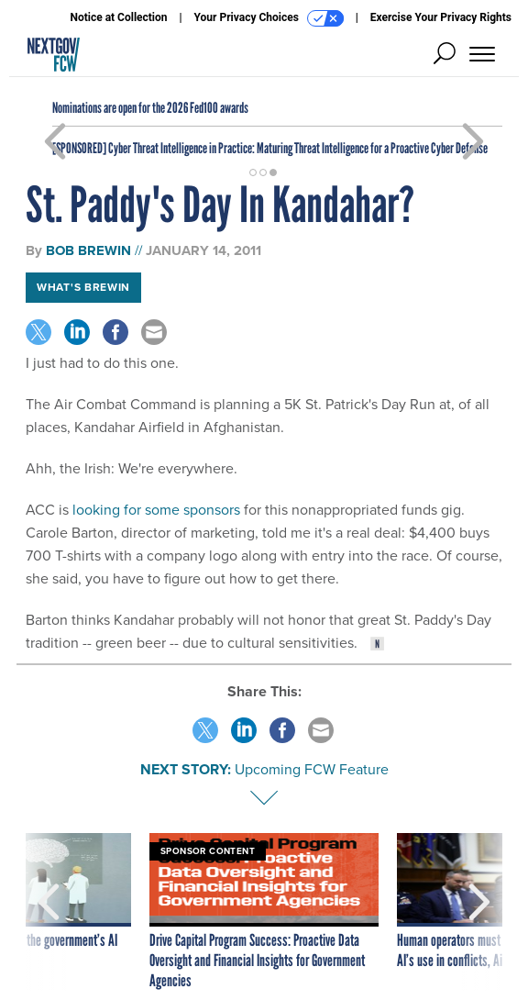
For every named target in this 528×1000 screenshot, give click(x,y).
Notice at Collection (118, 17)
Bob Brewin (88, 250)
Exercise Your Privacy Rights (441, 17)
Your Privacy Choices (269, 18)
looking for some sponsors (156, 509)
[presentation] (49, 912)
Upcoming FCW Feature (312, 769)
